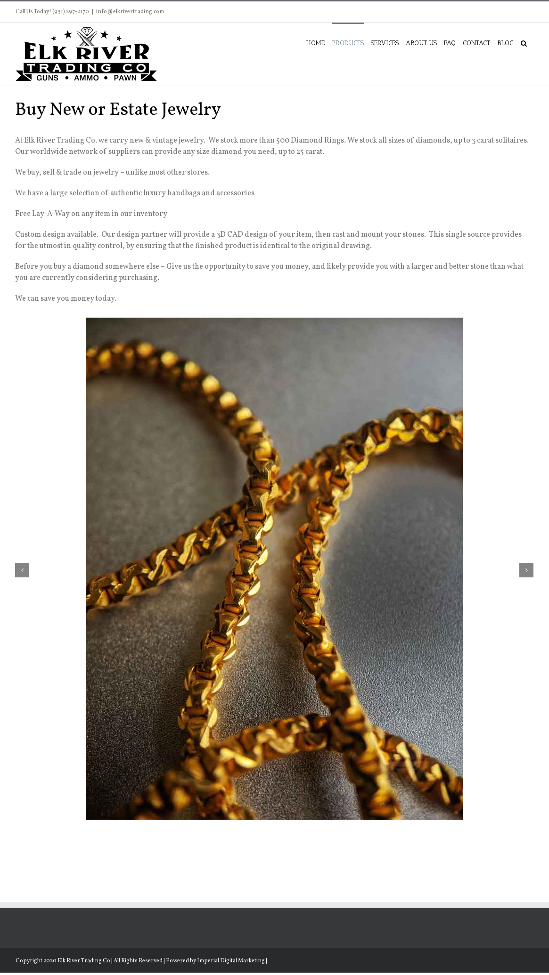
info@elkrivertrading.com (130, 12)
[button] (524, 42)
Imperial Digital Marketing (231, 961)
